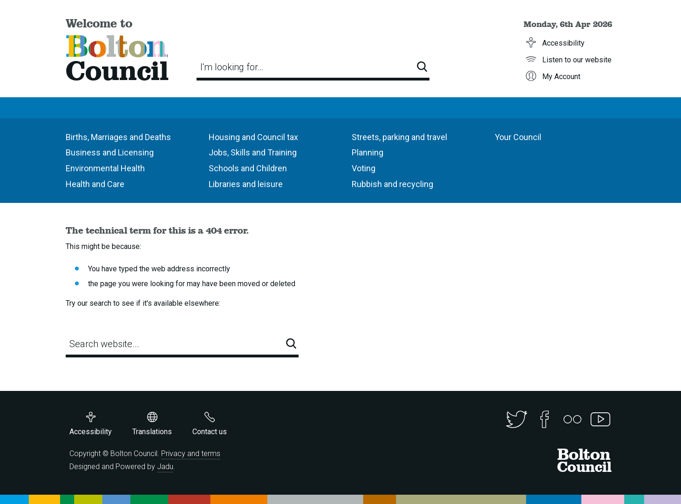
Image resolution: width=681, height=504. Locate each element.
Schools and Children (248, 168)
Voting (363, 168)
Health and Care (95, 184)
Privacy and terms (190, 453)
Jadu (165, 466)
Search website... (104, 343)
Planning (367, 152)
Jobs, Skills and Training (253, 152)
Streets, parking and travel (399, 137)
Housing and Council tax (253, 137)
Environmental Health (105, 168)
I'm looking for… (232, 67)
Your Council (518, 137)
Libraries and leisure (246, 184)
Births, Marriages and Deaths (118, 137)
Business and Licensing (110, 152)
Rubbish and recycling (392, 184)
